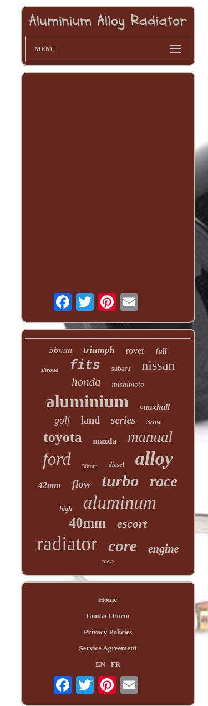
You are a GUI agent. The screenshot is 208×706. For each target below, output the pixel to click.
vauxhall (155, 406)
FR (115, 664)
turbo (120, 480)
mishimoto (128, 384)
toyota (62, 437)
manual (150, 437)
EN (100, 664)
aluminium (87, 401)
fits (84, 366)
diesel (116, 465)
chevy (108, 561)
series (123, 420)
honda (86, 382)
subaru (121, 368)
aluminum (119, 503)
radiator (67, 544)
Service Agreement (107, 648)
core (122, 546)
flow (81, 484)
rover (135, 350)
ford (57, 459)
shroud (50, 369)
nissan (158, 365)
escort (132, 523)
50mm (90, 466)
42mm (49, 485)
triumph (99, 350)
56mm (60, 350)
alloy (154, 458)
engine (163, 549)
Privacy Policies (108, 632)
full (160, 351)
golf (62, 420)
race (163, 481)
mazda (104, 440)
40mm (87, 522)
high (65, 509)
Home (108, 599)
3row (153, 421)
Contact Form (107, 615)
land (90, 420)
